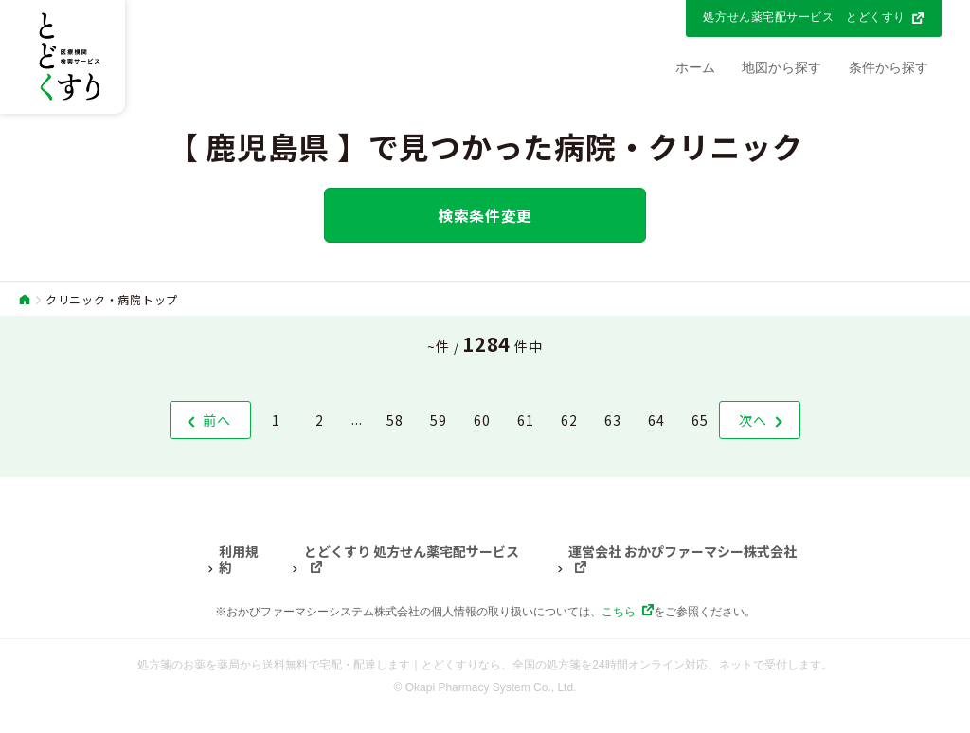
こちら (619, 611)
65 (700, 420)
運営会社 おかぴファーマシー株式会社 (682, 551)
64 (656, 420)
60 (482, 420)
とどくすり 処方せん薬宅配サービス (411, 551)
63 (612, 420)
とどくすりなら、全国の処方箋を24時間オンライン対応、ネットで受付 (604, 664)
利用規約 (239, 560)
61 (525, 420)
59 (438, 420)
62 (569, 420)
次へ (753, 420)
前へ (217, 420)
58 (395, 420)
